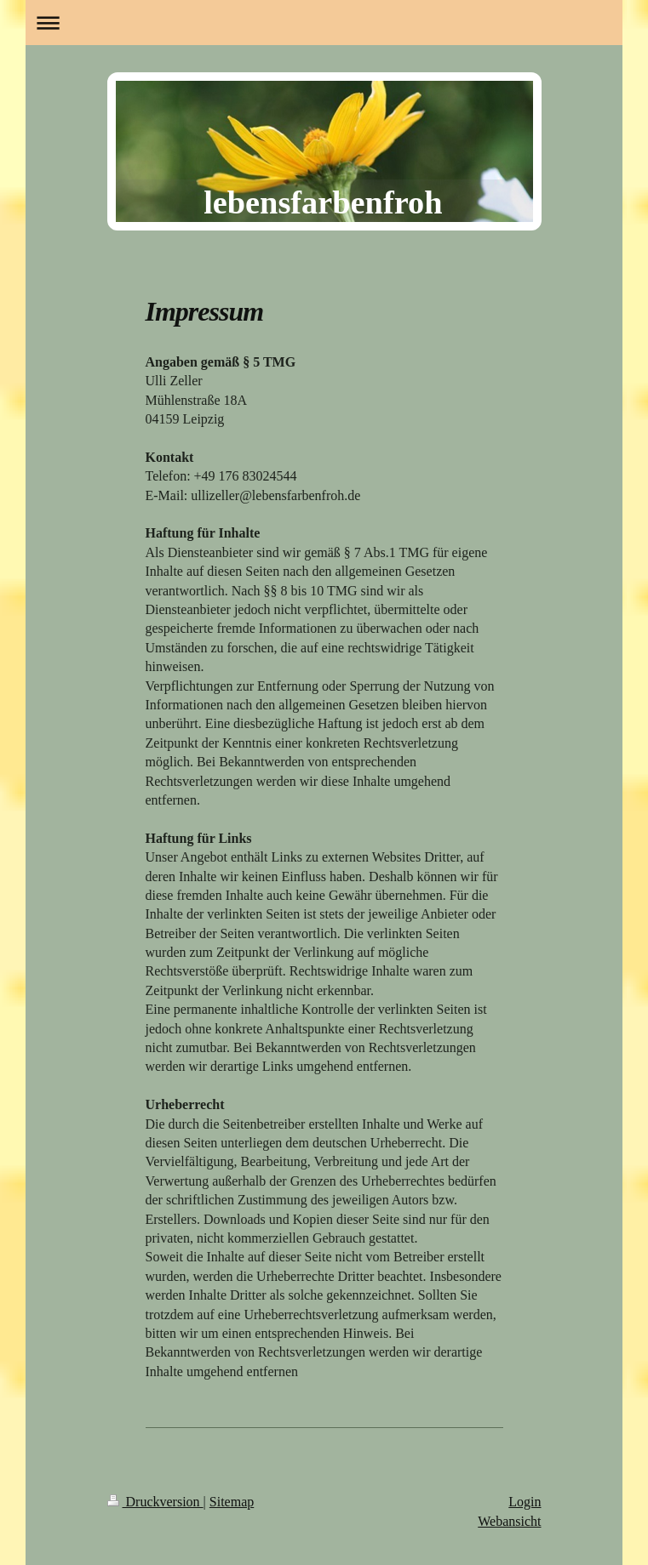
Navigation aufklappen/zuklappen (323, 22)
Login (524, 1501)
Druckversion (155, 1501)
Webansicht (509, 1521)
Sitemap (231, 1501)
